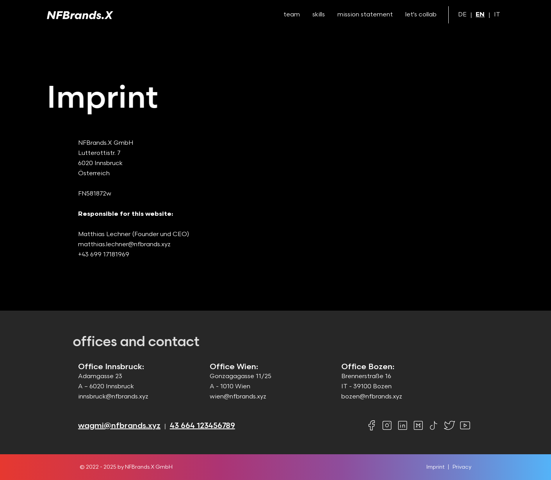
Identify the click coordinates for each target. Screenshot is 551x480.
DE (462, 14)
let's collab (421, 14)
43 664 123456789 (202, 425)
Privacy (462, 467)
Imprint (435, 467)
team (292, 14)
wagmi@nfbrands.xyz (119, 425)
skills (318, 14)
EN (480, 14)
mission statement (365, 14)
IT (497, 14)
